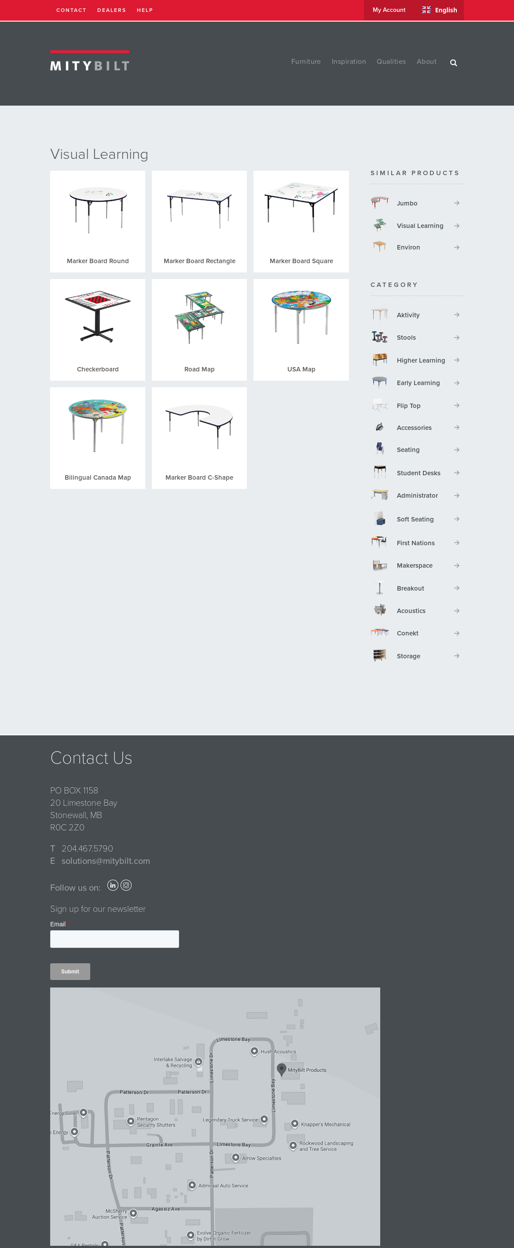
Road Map (199, 369)
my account (389, 10)
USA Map (301, 369)
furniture (306, 61)
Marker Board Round (98, 261)
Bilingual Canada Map (98, 477)
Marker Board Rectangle (199, 261)
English (439, 10)
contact (71, 10)
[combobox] (439, 9)
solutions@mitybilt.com (106, 861)
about (427, 61)
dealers (111, 10)
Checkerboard (98, 369)
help (145, 10)
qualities (391, 61)
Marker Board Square (301, 261)
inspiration (349, 61)
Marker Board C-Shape (199, 477)
